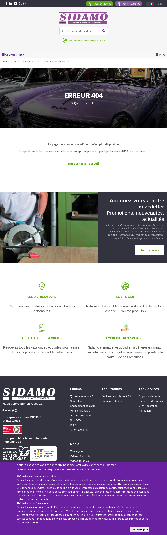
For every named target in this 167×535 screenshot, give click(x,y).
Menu (162, 54)
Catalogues (76, 451)
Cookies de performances (33, 504)
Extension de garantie (151, 401)
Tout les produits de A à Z (117, 396)
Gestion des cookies (82, 415)
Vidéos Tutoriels (79, 461)
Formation (145, 410)
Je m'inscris (149, 250)
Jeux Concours (79, 430)
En (159, 3)
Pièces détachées (102, 3)
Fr (150, 3)
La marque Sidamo (113, 401)
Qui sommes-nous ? (82, 396)
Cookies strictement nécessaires (37, 477)
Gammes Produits (15, 54)
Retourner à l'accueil (83, 163)
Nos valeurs (77, 401)
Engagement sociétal (82, 406)
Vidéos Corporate (80, 456)
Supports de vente (149, 396)
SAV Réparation (148, 406)
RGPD (74, 425)
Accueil (6, 61)
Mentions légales (80, 410)
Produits (131, 4)
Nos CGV (75, 420)
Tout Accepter (139, 530)
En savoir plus (93, 470)
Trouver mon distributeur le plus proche (87, 40)
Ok (104, 31)
